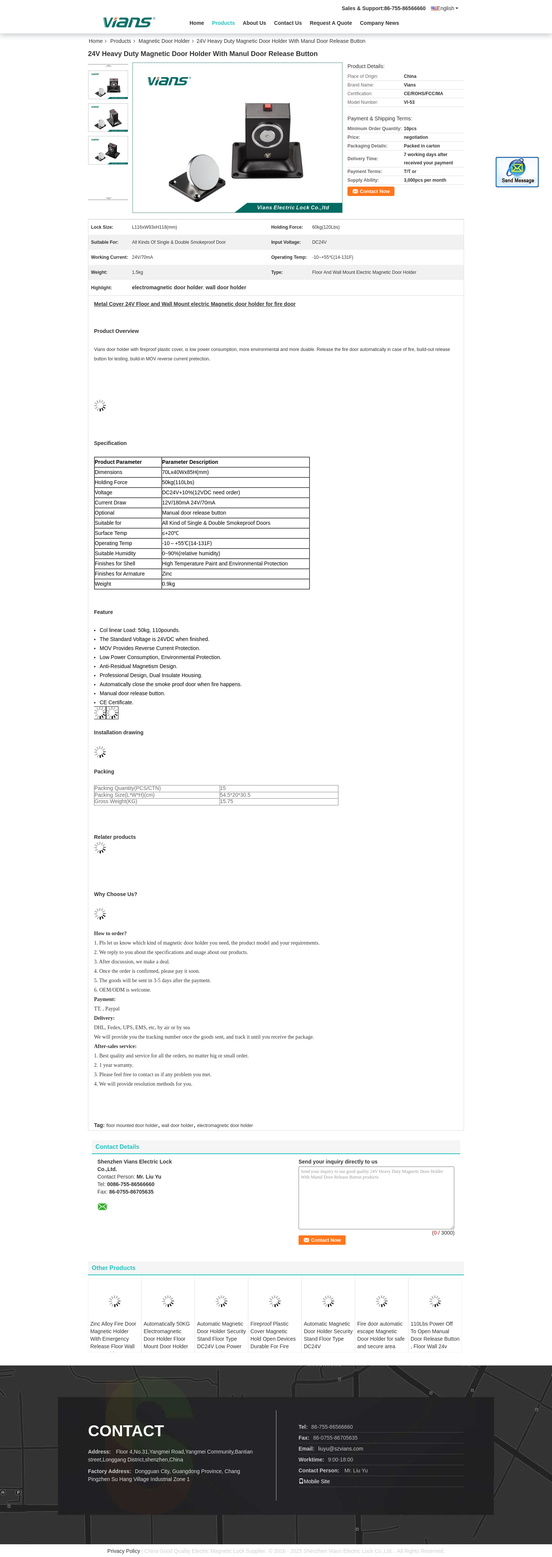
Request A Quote (331, 23)
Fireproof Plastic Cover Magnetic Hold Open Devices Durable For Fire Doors (273, 1339)
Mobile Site (314, 1481)
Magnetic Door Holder (164, 41)
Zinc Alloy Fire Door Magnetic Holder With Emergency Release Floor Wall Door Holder (113, 1339)
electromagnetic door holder (225, 1125)
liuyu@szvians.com (340, 1449)
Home (197, 23)
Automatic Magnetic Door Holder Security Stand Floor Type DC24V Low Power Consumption (221, 1339)
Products (223, 23)
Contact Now (375, 191)
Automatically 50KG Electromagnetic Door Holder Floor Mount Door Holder (167, 1335)
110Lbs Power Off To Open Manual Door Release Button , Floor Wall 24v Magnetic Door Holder (435, 1342)
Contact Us (288, 23)
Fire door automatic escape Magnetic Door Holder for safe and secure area (381, 1335)
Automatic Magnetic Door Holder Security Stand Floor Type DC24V (328, 1335)
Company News (379, 23)
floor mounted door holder (132, 1125)
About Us (254, 23)
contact (126, 1431)
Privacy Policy (123, 1551)
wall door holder (178, 1125)
